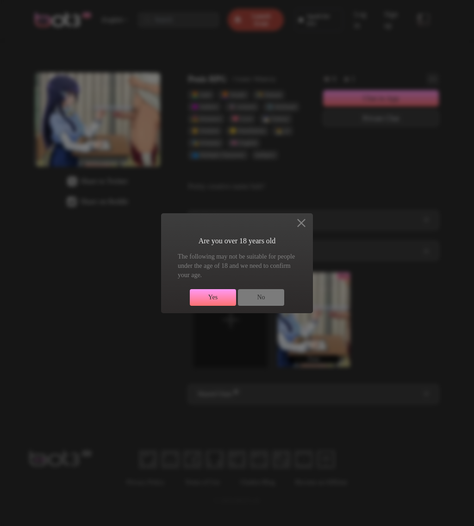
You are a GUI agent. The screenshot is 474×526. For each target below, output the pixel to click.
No (261, 297)
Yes (213, 297)
